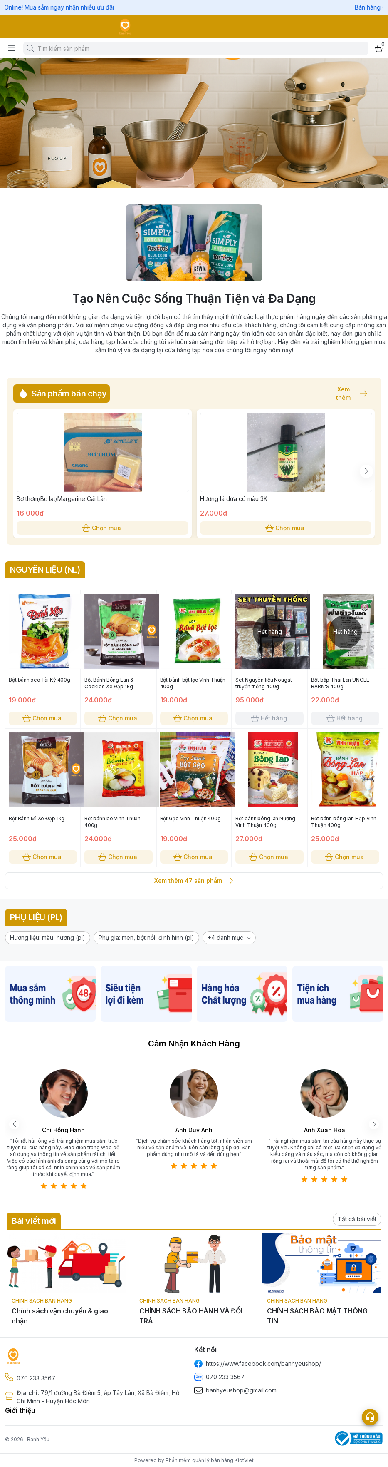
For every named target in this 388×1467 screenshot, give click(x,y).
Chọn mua (102, 528)
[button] (47, 937)
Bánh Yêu (38, 1439)
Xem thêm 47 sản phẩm (194, 881)
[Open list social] (370, 1417)
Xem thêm (348, 394)
